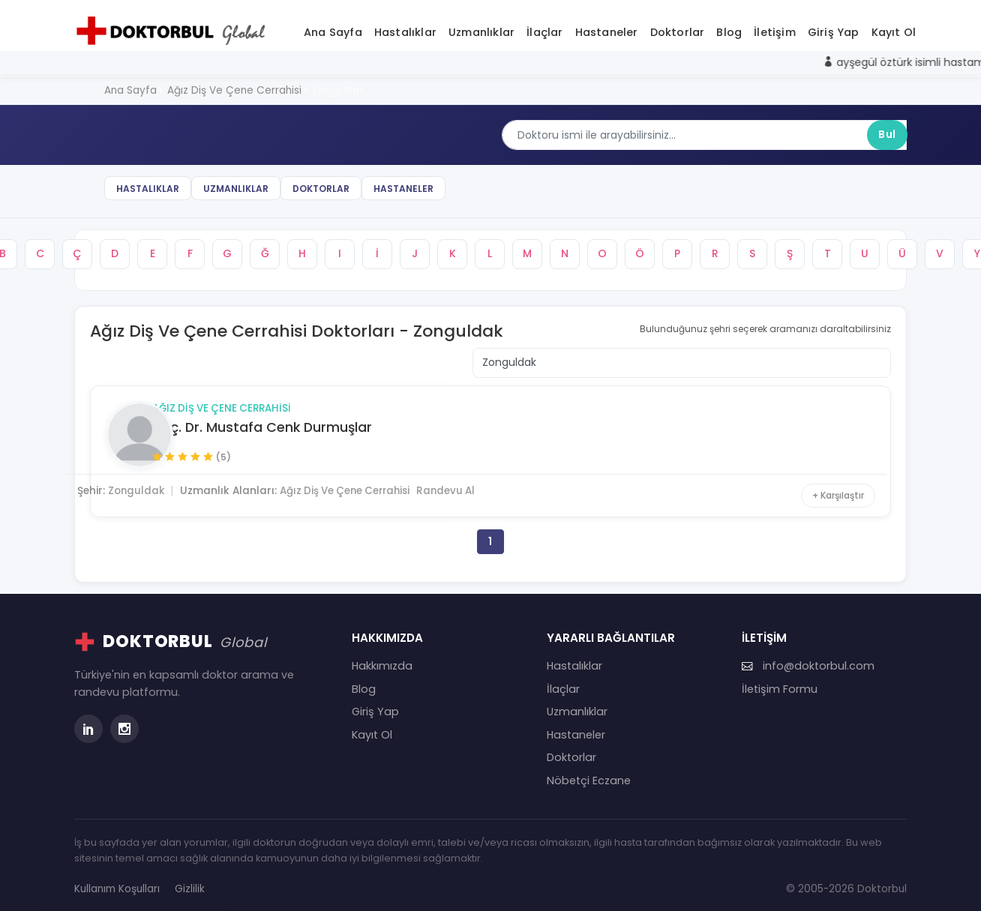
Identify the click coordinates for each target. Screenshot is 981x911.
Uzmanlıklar (481, 29)
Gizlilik (190, 881)
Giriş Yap (834, 29)
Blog (729, 29)
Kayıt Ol (894, 29)
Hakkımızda (382, 658)
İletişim (775, 29)
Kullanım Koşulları (117, 881)
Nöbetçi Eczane (589, 773)
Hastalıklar (405, 29)
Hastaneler (606, 29)
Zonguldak (176, 479)
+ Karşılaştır (835, 482)
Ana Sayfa (333, 29)
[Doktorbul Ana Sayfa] (174, 27)
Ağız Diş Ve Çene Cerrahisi (263, 396)
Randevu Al (494, 479)
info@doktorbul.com (808, 658)
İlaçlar (544, 29)
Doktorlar (677, 29)
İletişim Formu (780, 681)
